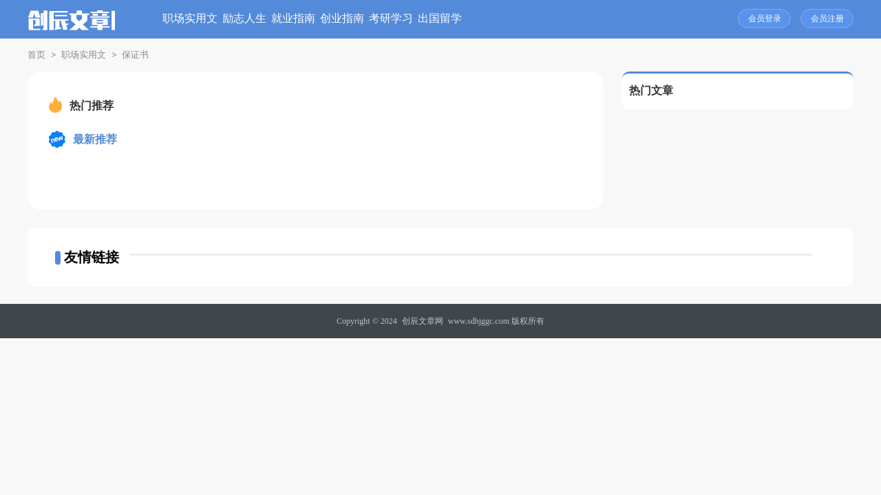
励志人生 (293, 19)
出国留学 (577, 19)
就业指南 (364, 19)
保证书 (135, 55)
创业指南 (435, 19)
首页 (36, 55)
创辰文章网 (422, 321)
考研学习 (506, 19)
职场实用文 (216, 19)
